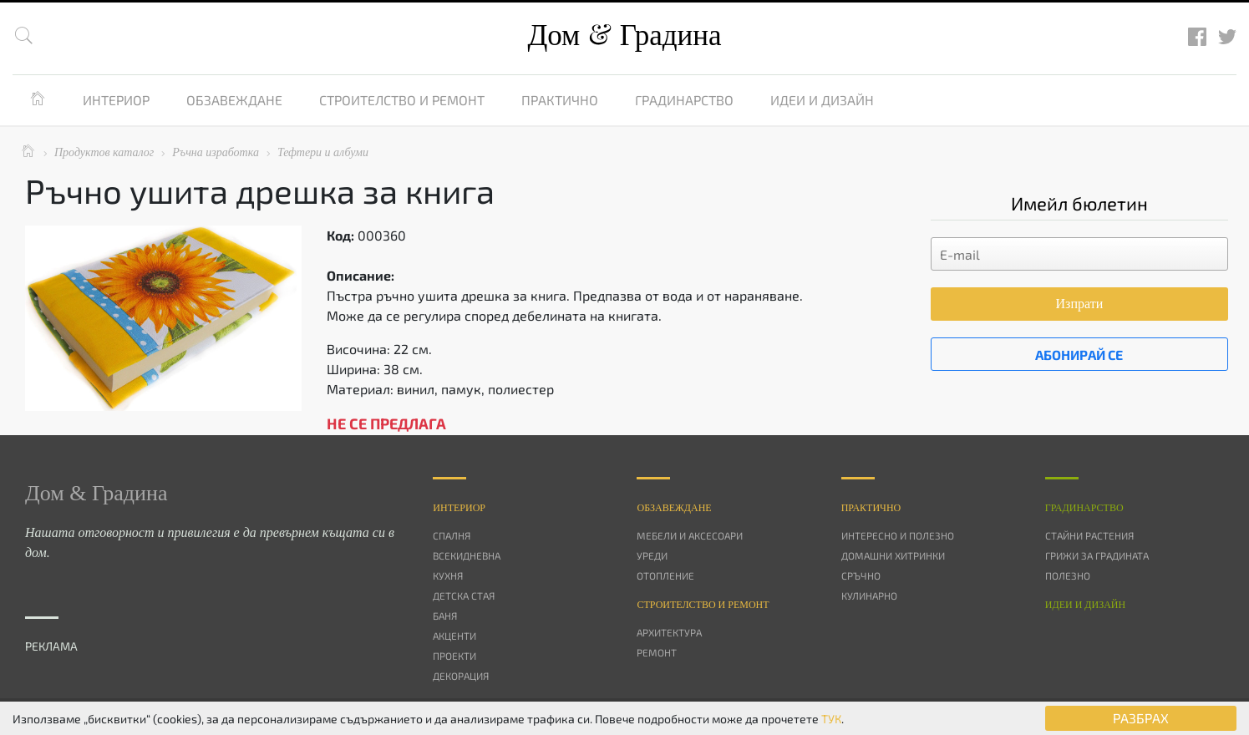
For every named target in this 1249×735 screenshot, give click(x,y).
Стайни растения (1089, 535)
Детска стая (464, 595)
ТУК (831, 719)
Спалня (451, 535)
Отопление (665, 575)
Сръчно (861, 575)
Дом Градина (624, 35)
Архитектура (669, 632)
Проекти (454, 656)
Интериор (116, 100)
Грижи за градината (1097, 555)
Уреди (652, 555)
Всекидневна (466, 555)
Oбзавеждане (674, 508)
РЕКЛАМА (51, 646)
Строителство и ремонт (402, 100)
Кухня (448, 575)
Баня (445, 615)
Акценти (454, 635)
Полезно (1067, 575)
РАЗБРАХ (1141, 718)
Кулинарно (869, 595)
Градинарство (684, 100)
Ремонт (657, 652)
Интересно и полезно (897, 535)
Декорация (461, 676)
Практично (559, 100)
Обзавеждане (234, 100)
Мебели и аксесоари (690, 535)
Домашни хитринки (893, 555)
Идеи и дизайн (822, 100)
